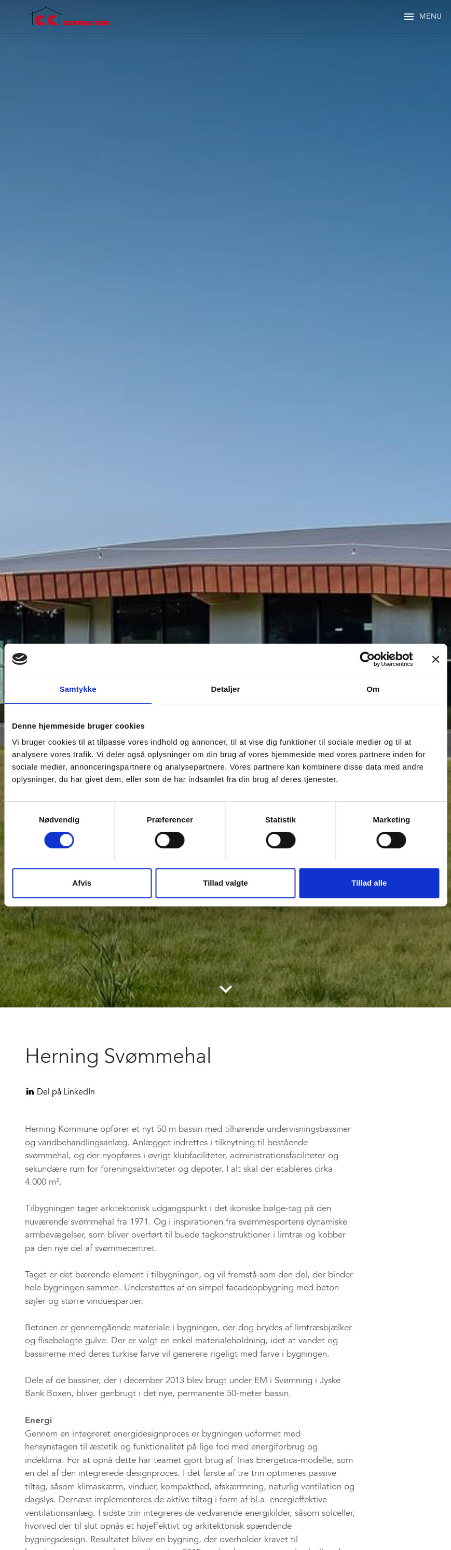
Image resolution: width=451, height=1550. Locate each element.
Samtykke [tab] (78, 689)
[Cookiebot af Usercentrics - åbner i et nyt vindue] (367, 659)
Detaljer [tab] (225, 689)
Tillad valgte (225, 882)
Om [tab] (372, 689)
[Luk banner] (435, 659)
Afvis (81, 882)
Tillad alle (369, 882)
